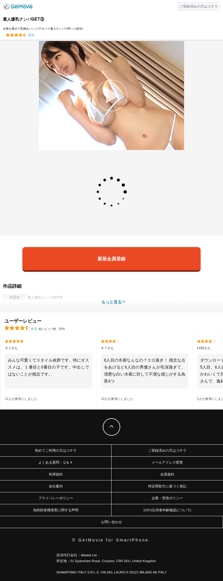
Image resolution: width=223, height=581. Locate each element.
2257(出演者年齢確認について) (167, 510)
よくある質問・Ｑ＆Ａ (55, 462)
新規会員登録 (111, 258)
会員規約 (167, 474)
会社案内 (56, 486)
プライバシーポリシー (55, 498)
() (31, 35)
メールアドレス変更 (167, 462)
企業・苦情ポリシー (167, 498)
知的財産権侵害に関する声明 (55, 510)
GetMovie (18, 6)
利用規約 (56, 474)
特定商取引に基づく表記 (167, 486)
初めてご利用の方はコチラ (56, 450)
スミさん (11, 348)
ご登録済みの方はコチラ (167, 450)
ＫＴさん (107, 348)
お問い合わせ (111, 522)
